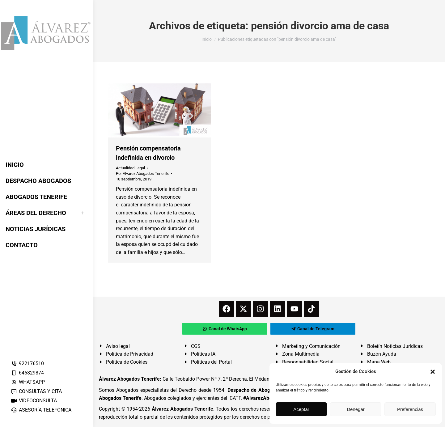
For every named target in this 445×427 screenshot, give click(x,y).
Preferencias (410, 409)
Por (142, 173)
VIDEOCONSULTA (34, 401)
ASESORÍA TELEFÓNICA (41, 410)
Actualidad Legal (130, 168)
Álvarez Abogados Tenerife (182, 409)
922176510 (27, 363)
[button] (433, 372)
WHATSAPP (28, 382)
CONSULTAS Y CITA (36, 391)
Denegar (356, 409)
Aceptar (301, 409)
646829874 (27, 373)
